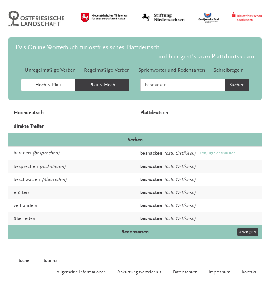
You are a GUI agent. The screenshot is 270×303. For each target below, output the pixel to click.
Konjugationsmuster (217, 153)
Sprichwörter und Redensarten (171, 70)
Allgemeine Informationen (81, 272)
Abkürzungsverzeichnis (139, 272)
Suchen (237, 85)
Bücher (24, 260)
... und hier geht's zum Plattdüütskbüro (202, 56)
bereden (22, 153)
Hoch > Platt (48, 85)
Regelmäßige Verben (107, 70)
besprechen (26, 166)
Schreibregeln (228, 70)
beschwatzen (27, 179)
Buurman (51, 260)
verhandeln (25, 205)
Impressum (219, 272)
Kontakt (249, 272)
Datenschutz (185, 272)
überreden (25, 218)
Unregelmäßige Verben (50, 70)
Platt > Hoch (102, 85)
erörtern (22, 192)
